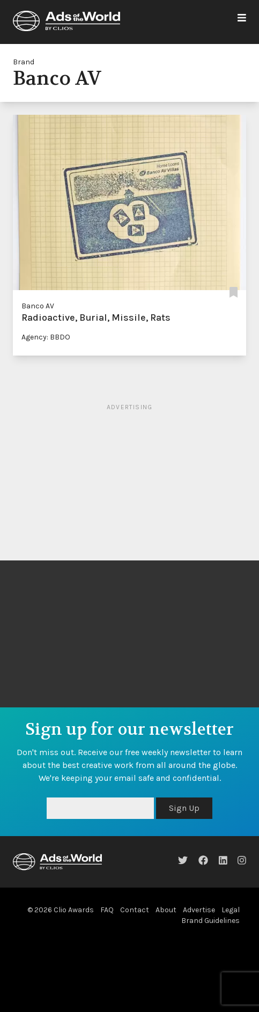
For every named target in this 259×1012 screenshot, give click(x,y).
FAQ (107, 909)
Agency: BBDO (45, 337)
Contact (134, 909)
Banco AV (37, 306)
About (166, 909)
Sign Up (184, 808)
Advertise (199, 909)
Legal (230, 909)
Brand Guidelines (210, 920)
